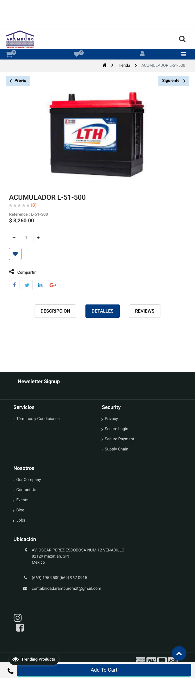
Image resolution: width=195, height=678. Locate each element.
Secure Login (116, 429)
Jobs (20, 520)
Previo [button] (18, 81)
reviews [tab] (145, 311)
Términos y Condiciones (38, 418)
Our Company (28, 479)
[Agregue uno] (33, 238)
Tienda (124, 65)
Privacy (111, 418)
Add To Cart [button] (104, 670)
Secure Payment (119, 439)
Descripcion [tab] (55, 311)
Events (22, 500)
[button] (10, 254)
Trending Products (33, 659)
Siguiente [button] (173, 81)
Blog (20, 510)
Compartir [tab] (17, 272)
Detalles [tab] (102, 311)
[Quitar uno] (9, 238)
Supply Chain (116, 449)
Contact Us (26, 490)
